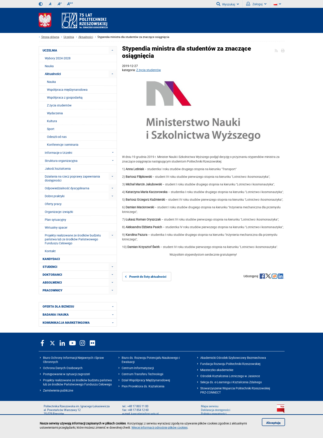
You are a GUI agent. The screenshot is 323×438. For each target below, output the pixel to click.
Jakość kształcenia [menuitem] (58, 168)
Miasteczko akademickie (216, 370)
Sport (50, 129)
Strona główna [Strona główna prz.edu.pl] (50, 37)
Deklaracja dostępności (215, 410)
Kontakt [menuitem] (50, 251)
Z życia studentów (148, 70)
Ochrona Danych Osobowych (63, 368)
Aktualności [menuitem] (53, 74)
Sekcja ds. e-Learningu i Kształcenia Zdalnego (231, 382)
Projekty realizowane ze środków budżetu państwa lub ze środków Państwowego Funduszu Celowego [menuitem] (73, 239)
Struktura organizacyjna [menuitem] (80, 160)
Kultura (52, 121)
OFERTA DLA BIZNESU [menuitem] (79, 306)
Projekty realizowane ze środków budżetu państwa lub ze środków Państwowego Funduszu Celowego (77, 382)
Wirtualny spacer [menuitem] (56, 227)
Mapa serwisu (209, 406)
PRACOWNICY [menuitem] (52, 290)
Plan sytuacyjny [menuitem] (55, 219)
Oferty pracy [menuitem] (53, 204)
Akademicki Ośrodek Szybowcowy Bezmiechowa (233, 358)
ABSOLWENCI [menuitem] (52, 282)
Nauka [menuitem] (49, 66)
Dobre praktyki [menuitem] (54, 196)
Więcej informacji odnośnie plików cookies (159, 427)
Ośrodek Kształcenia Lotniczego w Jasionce (230, 376)
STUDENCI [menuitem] (50, 267)
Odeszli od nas (57, 137)
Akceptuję (273, 422)
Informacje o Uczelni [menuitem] (80, 152)
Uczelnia (69, 37)
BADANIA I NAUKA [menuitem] (79, 314)
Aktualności (85, 37)
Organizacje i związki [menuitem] (59, 212)
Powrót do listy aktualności (147, 276)
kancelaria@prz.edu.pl (145, 414)
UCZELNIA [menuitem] (50, 50)
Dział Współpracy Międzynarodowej (146, 380)
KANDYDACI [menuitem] (51, 259)
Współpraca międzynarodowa (67, 89)
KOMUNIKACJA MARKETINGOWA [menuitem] (79, 322)
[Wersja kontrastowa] (40, 4)
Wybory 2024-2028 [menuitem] (58, 58)
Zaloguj (256, 4)
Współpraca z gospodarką (65, 97)
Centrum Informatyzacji (138, 368)
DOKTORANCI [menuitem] (52, 274)
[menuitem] (112, 50)
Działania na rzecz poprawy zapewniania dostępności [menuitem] (72, 178)
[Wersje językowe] (277, 4)
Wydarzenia (55, 113)
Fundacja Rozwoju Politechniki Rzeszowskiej (230, 364)
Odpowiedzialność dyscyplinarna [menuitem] (67, 188)
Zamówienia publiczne (58, 390)
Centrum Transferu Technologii (142, 374)
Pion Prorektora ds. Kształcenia (143, 386)
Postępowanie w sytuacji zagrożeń (66, 374)
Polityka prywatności (213, 414)
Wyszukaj (227, 4)
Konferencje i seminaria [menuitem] (62, 144)
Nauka (51, 82)
